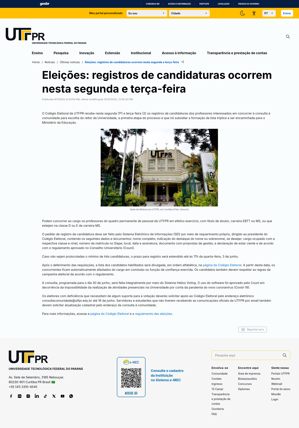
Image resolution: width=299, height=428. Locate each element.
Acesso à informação (179, 4)
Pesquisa (61, 53)
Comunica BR (152, 4)
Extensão (112, 53)
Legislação (224, 4)
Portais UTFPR (280, 373)
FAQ (214, 414)
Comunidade (219, 373)
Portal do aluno (280, 389)
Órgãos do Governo (248, 4)
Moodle (276, 394)
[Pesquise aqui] (247, 355)
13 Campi (217, 389)
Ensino (37, 53)
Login (274, 399)
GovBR (44, 4)
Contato (216, 378)
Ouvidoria (217, 408)
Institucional (141, 53)
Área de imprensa (249, 373)
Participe (204, 4)
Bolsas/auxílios (247, 378)
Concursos (245, 383)
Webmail (276, 383)
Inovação (86, 53)
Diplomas (244, 389)
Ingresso (216, 383)
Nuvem (275, 378)
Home (36, 62)
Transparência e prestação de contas (237, 53)
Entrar (287, 13)
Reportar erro (252, 329)
